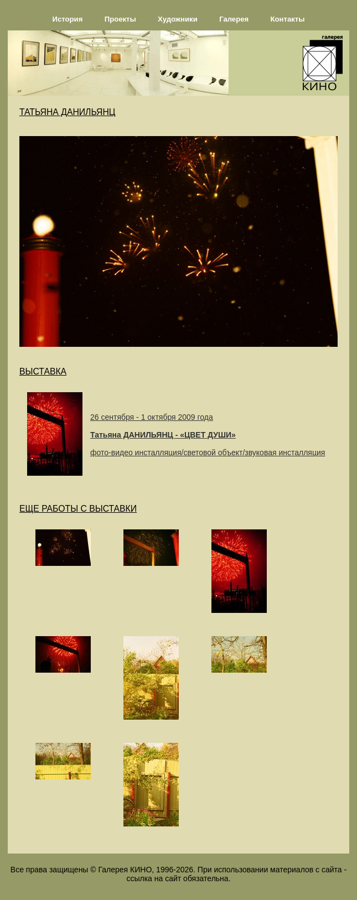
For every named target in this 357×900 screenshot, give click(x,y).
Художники (178, 19)
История (68, 19)
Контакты (288, 19)
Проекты (120, 19)
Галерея (234, 19)
